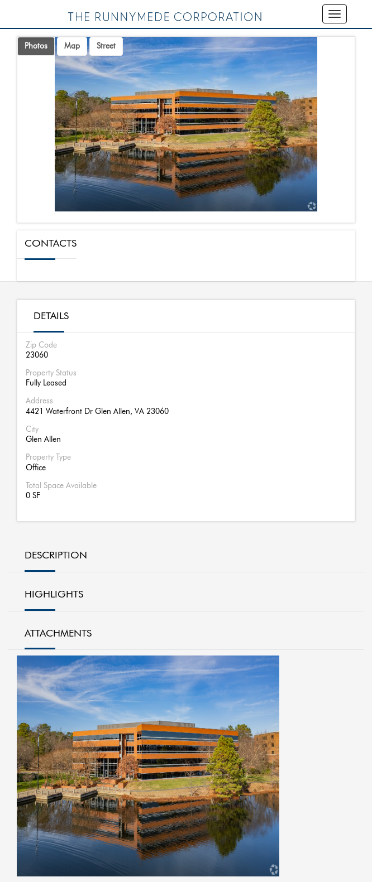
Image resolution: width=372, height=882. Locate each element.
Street (106, 46)
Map (72, 46)
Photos (36, 46)
